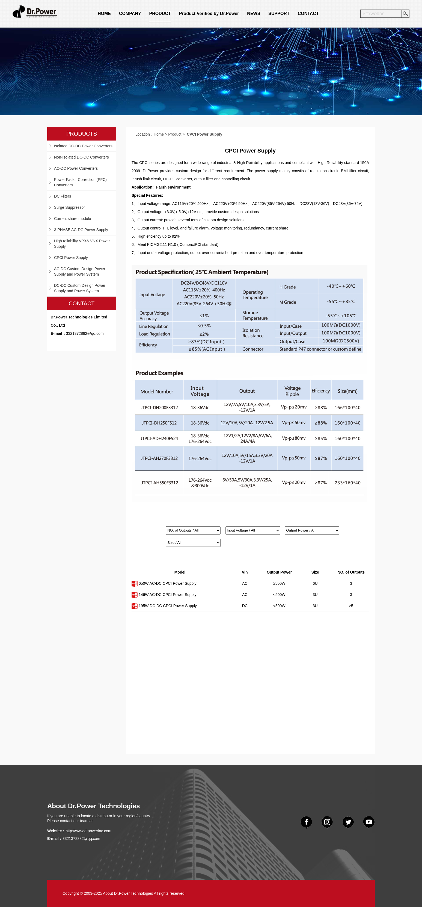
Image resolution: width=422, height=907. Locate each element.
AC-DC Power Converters (76, 168)
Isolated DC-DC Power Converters (83, 146)
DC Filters (62, 196)
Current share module (72, 218)
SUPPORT (278, 13)
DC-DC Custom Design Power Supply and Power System (79, 288)
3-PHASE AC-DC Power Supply (81, 230)
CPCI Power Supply (71, 257)
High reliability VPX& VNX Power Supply (82, 244)
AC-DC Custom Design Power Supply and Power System (79, 271)
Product (174, 134)
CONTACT (308, 13)
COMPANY (130, 13)
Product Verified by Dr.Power (209, 13)
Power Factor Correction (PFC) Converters (80, 182)
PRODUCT (160, 13)
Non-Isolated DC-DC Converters (81, 157)
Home (159, 134)
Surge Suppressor (69, 207)
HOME (104, 13)
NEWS (253, 13)
